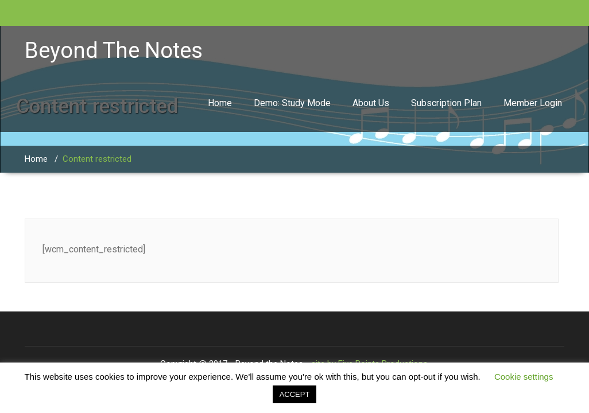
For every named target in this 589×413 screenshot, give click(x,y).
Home (220, 103)
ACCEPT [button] (295, 394)
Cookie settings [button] (523, 376)
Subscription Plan (446, 103)
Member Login (532, 103)
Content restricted (97, 159)
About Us (370, 103)
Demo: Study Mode (292, 103)
